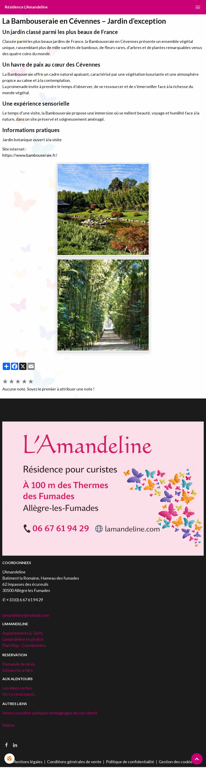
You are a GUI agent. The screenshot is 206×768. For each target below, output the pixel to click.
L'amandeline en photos (23, 639)
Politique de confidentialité (130, 761)
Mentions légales (27, 761)
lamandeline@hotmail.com (25, 615)
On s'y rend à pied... (19, 694)
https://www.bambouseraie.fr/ (29, 155)
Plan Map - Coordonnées (24, 645)
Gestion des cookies (176, 761)
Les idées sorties (17, 687)
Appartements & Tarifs (22, 632)
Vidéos (8, 725)
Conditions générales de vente (74, 761)
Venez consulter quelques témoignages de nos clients (49, 712)
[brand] (26, 7)
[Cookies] (10, 758)
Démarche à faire (17, 670)
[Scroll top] (197, 759)
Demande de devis (18, 663)
